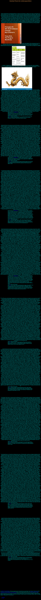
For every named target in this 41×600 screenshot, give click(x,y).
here (10, 116)
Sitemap (3, 597)
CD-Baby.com (16, 157)
